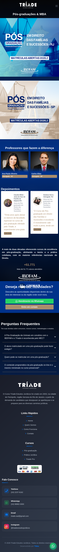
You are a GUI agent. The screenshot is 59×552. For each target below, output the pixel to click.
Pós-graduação (29, 451)
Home (29, 421)
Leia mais (7, 233)
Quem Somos (29, 425)
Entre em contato (30, 307)
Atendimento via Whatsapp (29, 301)
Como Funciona (29, 429)
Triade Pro (29, 459)
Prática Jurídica (29, 455)
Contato (29, 433)
